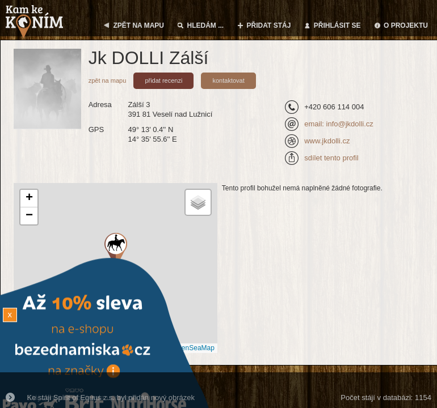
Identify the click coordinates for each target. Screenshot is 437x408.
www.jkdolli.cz (327, 141)
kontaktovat (228, 80)
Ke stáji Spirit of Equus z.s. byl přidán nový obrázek (111, 397)
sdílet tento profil (331, 158)
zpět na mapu (108, 80)
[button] (28, 198)
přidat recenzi (163, 80)
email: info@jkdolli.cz (338, 124)
